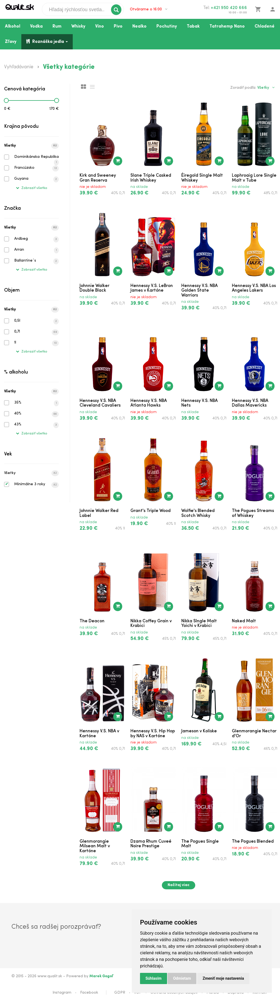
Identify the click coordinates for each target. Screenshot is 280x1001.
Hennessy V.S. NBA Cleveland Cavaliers (100, 403)
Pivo (118, 26)
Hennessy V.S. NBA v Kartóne (99, 733)
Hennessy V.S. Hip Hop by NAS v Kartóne (152, 733)
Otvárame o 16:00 (148, 9)
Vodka (36, 26)
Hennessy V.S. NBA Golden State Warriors (199, 291)
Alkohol (12, 26)
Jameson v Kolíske (199, 731)
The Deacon (92, 621)
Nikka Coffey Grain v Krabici (151, 623)
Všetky (31, 146)
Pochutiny (166, 26)
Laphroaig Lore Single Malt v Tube (254, 178)
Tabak (193, 26)
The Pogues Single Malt (200, 844)
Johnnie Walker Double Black (94, 288)
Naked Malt (244, 621)
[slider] (6, 100)
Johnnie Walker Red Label (99, 513)
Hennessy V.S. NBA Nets (199, 403)
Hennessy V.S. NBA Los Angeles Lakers (254, 288)
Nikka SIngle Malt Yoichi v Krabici (199, 623)
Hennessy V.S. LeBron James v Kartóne (151, 288)
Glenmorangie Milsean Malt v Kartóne (95, 846)
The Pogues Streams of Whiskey (253, 513)
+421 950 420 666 (229, 8)
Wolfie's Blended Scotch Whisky (198, 513)
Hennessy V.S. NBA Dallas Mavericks (250, 403)
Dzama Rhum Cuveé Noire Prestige (150, 844)
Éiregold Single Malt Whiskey (202, 178)
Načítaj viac (178, 885)
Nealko (139, 26)
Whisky (78, 26)
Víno (99, 26)
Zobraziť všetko (31, 188)
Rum (57, 26)
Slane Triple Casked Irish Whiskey (150, 178)
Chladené (265, 26)
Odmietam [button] (182, 978)
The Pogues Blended (253, 841)
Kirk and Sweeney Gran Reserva (98, 178)
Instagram (61, 993)
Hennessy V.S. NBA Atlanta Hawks (148, 403)
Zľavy (10, 42)
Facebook (89, 993)
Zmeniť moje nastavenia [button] (223, 978)
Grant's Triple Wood (150, 511)
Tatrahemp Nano (227, 26)
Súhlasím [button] (153, 978)
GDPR (119, 993)
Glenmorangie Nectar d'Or (254, 733)
